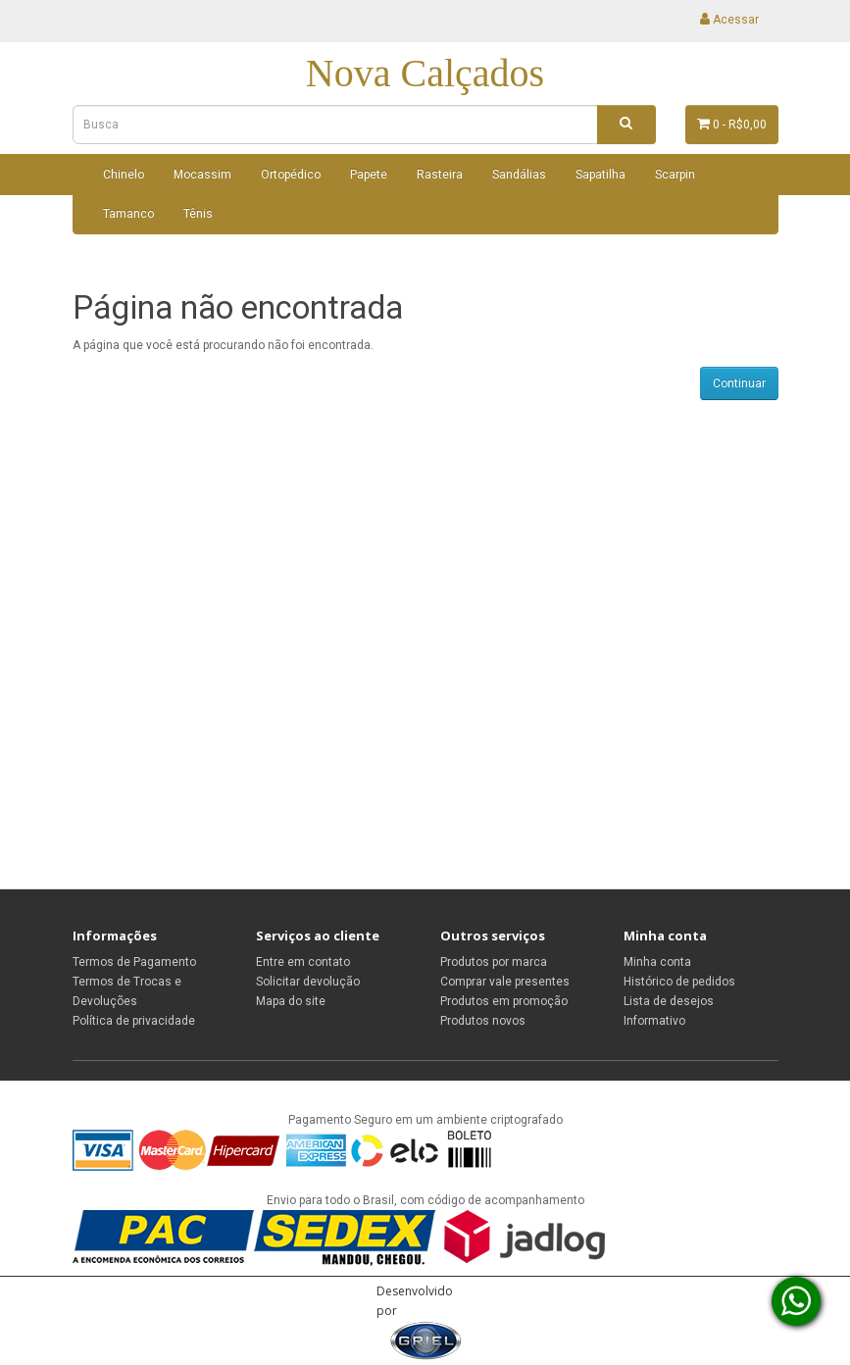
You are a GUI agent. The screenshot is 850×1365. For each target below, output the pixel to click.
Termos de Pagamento (134, 962)
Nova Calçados (425, 73)
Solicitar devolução (308, 981)
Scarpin (675, 174)
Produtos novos (482, 1021)
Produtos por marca (493, 962)
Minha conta (657, 962)
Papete (368, 174)
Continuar (739, 383)
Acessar (729, 19)
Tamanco (128, 214)
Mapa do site (290, 1001)
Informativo (654, 1021)
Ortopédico (291, 174)
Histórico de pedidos (679, 981)
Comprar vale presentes (505, 981)
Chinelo (123, 174)
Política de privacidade (134, 1021)
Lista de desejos (669, 1001)
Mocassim (202, 174)
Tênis (198, 214)
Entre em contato (303, 962)
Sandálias (519, 174)
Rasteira (440, 174)
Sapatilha (600, 174)
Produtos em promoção (504, 1001)
